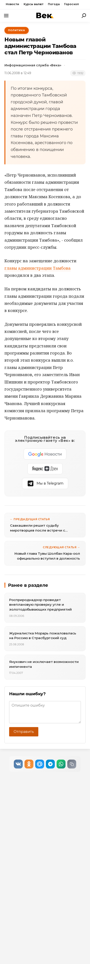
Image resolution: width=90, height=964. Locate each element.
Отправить (24, 732)
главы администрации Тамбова (37, 268)
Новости (12, 4)
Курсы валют (33, 4)
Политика (16, 30)
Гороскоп (71, 4)
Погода (54, 4)
